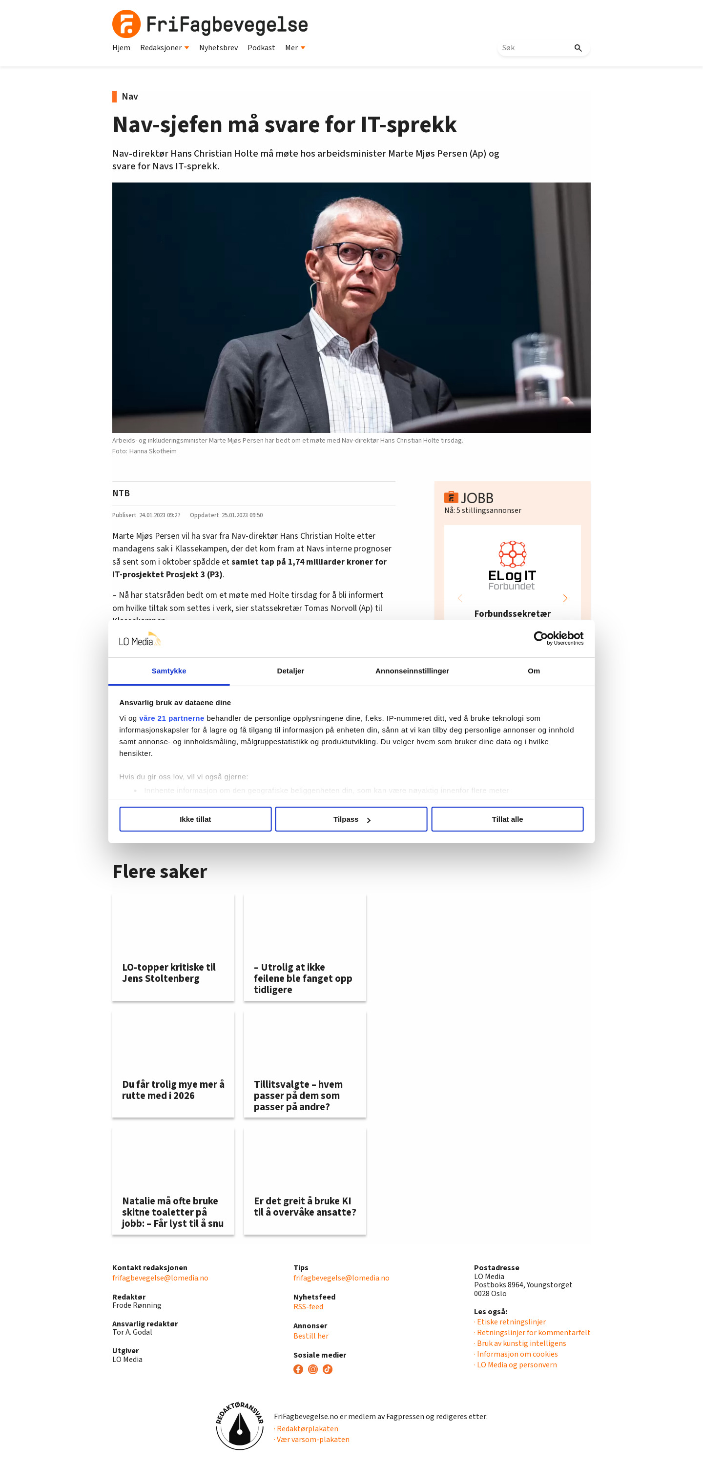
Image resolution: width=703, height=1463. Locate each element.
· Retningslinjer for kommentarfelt (532, 1332)
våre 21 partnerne (195, 718)
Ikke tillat (211, 819)
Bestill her (311, 1336)
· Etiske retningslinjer (510, 1322)
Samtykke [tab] (186, 671)
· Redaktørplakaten (306, 1428)
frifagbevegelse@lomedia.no (160, 1278)
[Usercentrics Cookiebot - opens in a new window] (517, 638)
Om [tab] (516, 671)
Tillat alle (492, 819)
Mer (295, 47)
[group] (512, 598)
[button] (565, 598)
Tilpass (351, 819)
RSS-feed (308, 1306)
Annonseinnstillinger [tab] (406, 671)
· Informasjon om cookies (516, 1354)
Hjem (121, 47)
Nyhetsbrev (218, 47)
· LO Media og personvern (515, 1365)
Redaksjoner (164, 47)
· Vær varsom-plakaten (312, 1439)
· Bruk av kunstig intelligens (520, 1343)
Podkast (261, 47)
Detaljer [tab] (296, 671)
